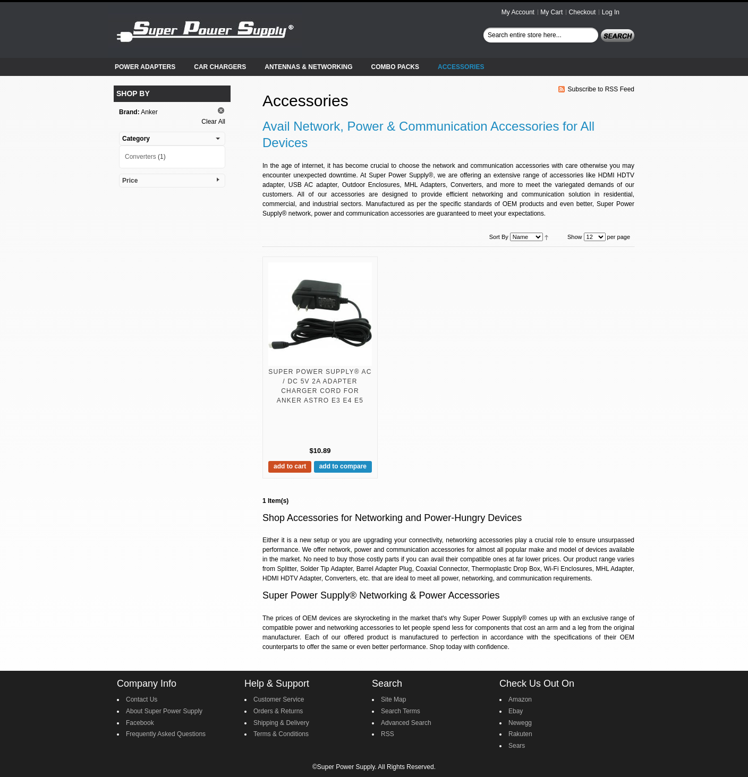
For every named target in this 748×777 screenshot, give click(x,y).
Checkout (582, 12)
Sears (516, 745)
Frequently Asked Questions (166, 734)
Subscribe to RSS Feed (601, 89)
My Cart (551, 12)
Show (574, 237)
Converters (140, 156)
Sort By (498, 237)
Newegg (520, 723)
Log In (610, 12)
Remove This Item (221, 110)
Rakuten (520, 734)
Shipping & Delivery (281, 723)
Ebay (515, 711)
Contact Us (141, 699)
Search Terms (400, 711)
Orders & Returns (278, 711)
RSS (387, 734)
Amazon (520, 699)
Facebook (140, 723)
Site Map (393, 699)
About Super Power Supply (164, 711)
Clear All (213, 121)
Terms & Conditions (281, 734)
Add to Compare (343, 466)
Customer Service (278, 699)
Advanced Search (406, 723)
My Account (518, 12)
